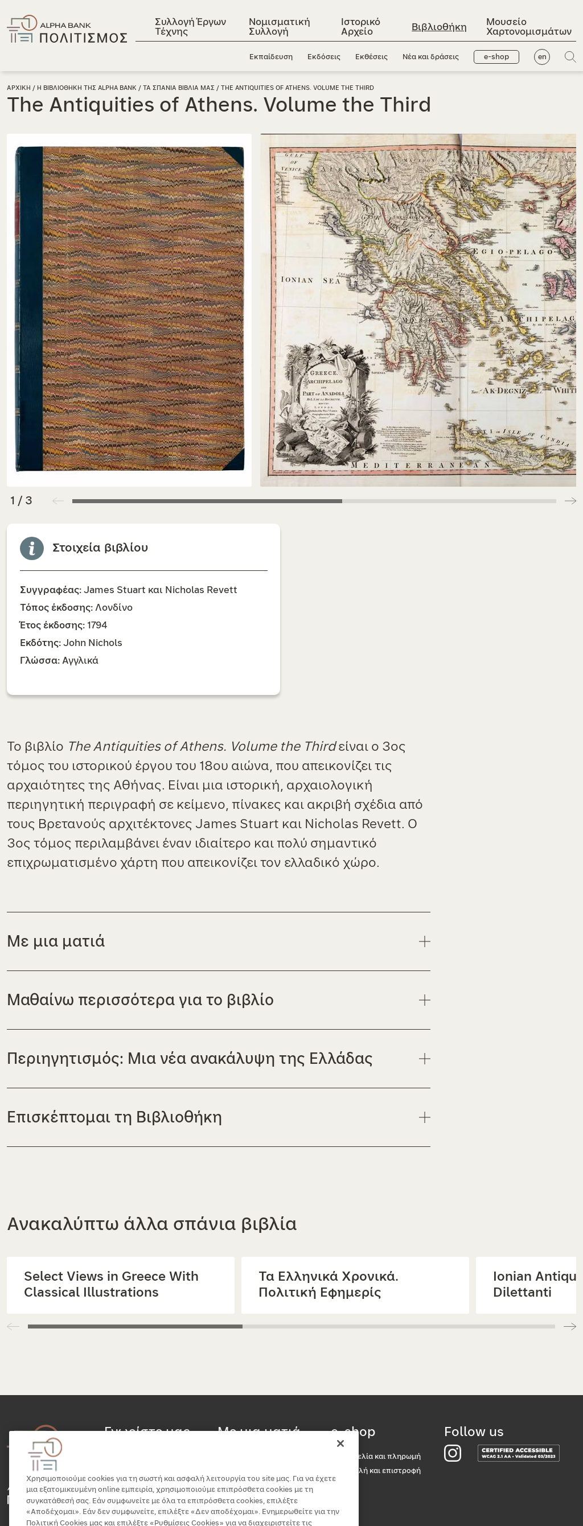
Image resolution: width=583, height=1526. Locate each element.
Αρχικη (19, 88)
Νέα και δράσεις (431, 57)
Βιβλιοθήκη (439, 27)
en (542, 57)
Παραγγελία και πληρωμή (376, 1457)
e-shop (496, 57)
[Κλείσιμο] (340, 1458)
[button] (570, 501)
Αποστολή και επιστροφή (376, 1471)
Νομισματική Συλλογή (279, 26)
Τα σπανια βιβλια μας (179, 88)
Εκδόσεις (323, 57)
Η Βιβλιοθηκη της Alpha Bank (87, 88)
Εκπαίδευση (271, 57)
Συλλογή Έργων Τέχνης (190, 26)
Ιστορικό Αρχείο (360, 26)
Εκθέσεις (371, 57)
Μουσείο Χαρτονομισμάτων (529, 26)
